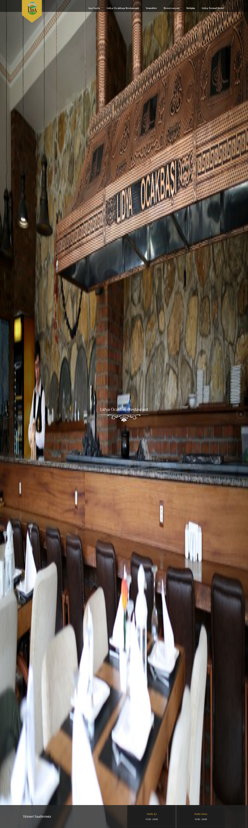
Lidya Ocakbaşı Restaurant (123, 8)
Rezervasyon (171, 8)
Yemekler (151, 8)
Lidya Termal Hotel (213, 8)
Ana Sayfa (94, 8)
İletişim (190, 8)
